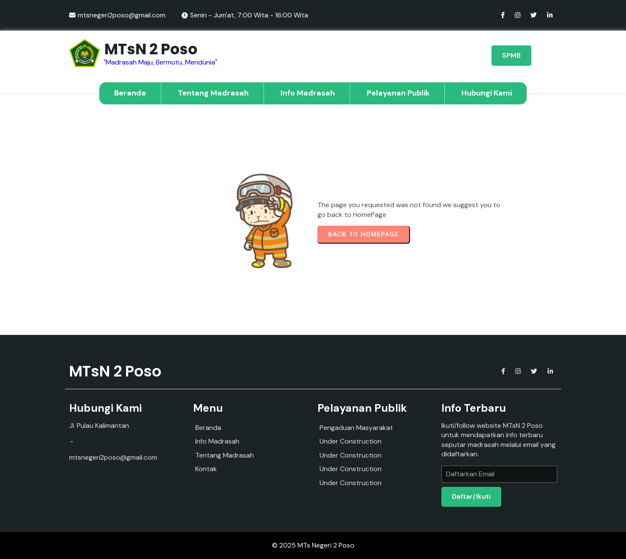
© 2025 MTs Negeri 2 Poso (313, 545)
